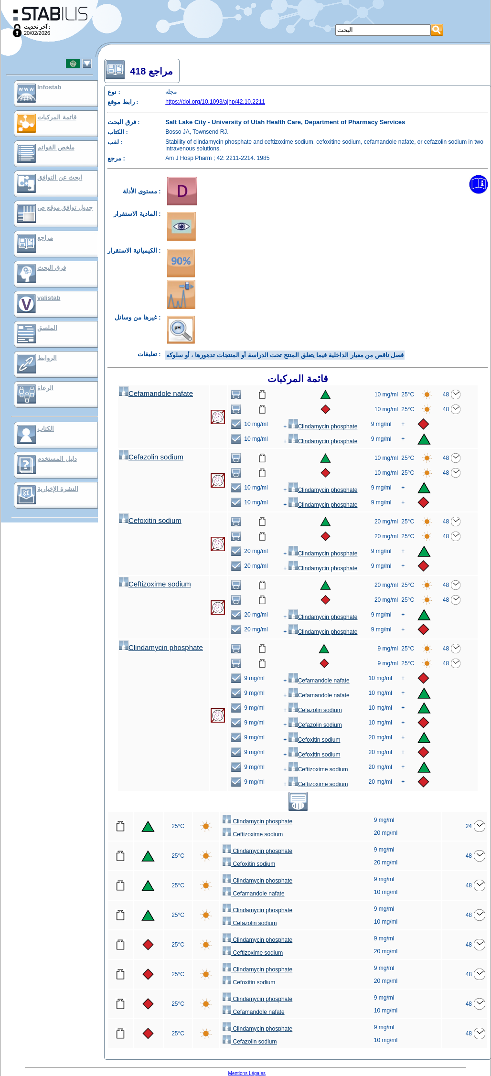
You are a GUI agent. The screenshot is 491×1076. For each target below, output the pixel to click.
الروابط (47, 358)
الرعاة (45, 388)
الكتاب (45, 428)
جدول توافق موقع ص (65, 207)
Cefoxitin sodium (150, 520)
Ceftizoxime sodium (155, 584)
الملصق (47, 327)
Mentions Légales (247, 1073)
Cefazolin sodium (151, 457)
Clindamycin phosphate (323, 426)
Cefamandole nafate (156, 393)
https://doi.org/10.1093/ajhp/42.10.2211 (215, 101)
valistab (48, 297)
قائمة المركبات (56, 117)
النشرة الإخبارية (57, 488)
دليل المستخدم (57, 458)
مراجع (45, 237)
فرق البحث (51, 267)
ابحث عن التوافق (59, 177)
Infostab (49, 87)
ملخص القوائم (56, 147)
